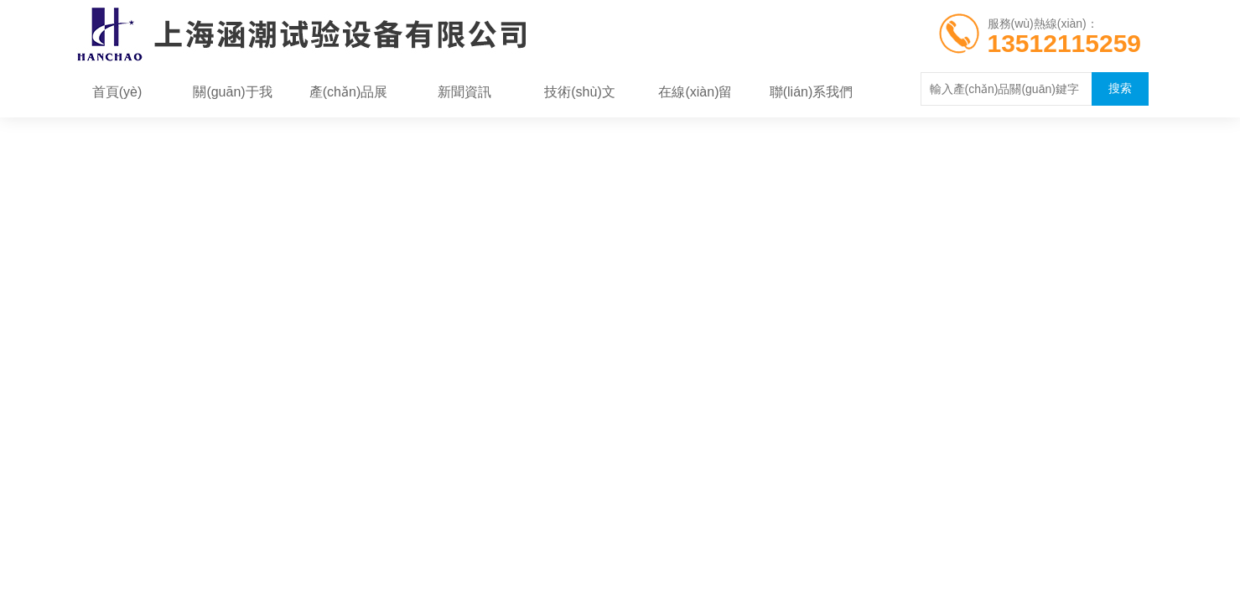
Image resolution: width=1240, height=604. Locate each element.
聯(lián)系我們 (811, 92)
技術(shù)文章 (579, 97)
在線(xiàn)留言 (695, 97)
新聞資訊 (464, 92)
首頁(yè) (117, 92)
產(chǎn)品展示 (348, 97)
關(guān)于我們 (232, 97)
